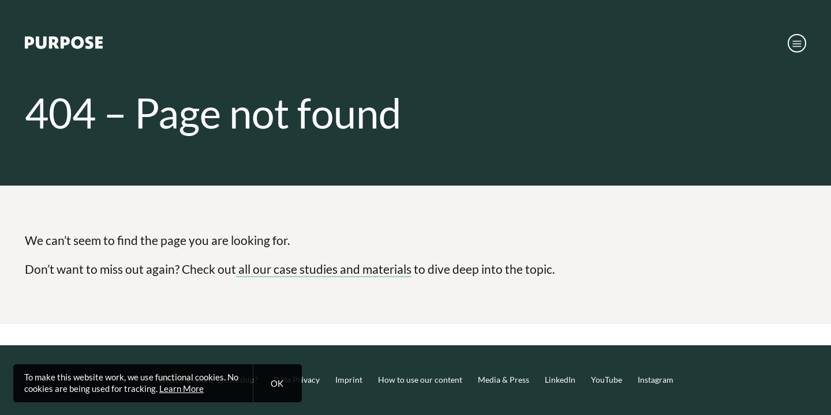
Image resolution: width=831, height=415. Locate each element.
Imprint (348, 379)
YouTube (606, 379)
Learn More (181, 388)
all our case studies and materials (323, 269)
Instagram (655, 379)
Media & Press (503, 379)
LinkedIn (560, 379)
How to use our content (420, 379)
